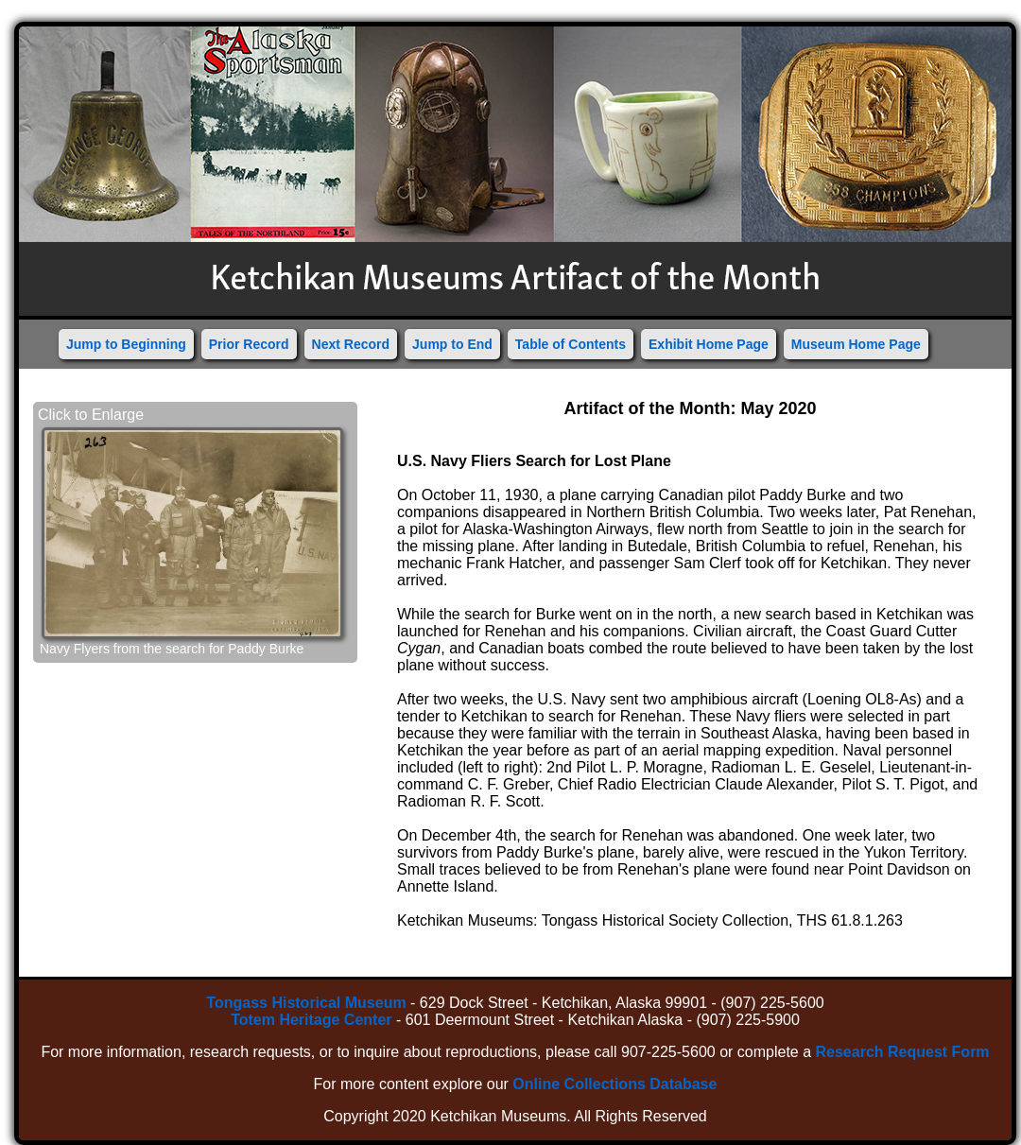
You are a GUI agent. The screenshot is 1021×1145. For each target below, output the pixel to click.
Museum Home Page (856, 344)
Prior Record (249, 344)
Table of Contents (570, 344)
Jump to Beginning (126, 344)
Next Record (350, 344)
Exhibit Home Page (709, 344)
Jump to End (452, 344)
